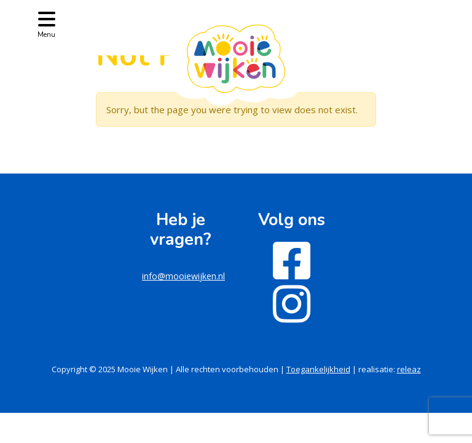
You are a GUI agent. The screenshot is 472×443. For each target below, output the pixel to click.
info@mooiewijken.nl (183, 276)
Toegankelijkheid (318, 369)
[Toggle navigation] (46, 23)
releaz (409, 369)
